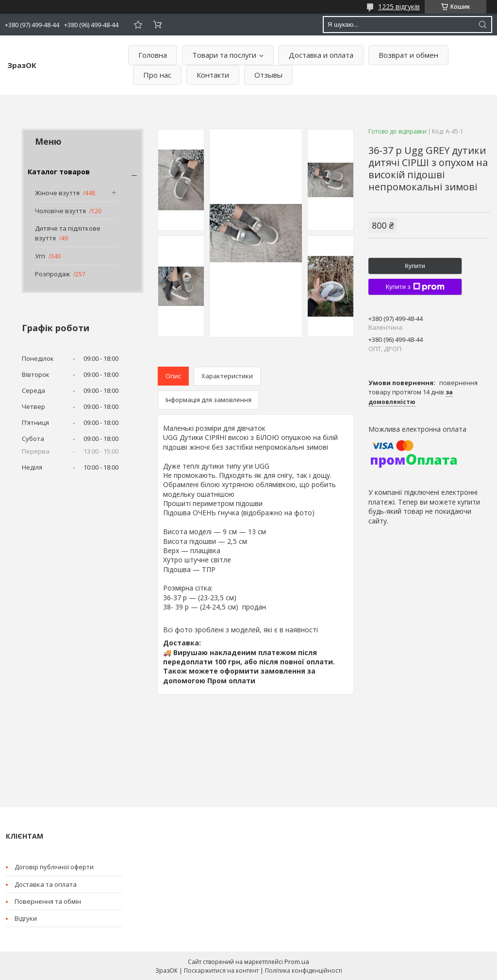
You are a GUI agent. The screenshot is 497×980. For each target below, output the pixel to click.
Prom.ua (296, 961)
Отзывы (268, 75)
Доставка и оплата (321, 55)
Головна (152, 55)
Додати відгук (138, 24)
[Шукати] (482, 24)
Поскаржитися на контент (221, 970)
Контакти (213, 75)
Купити (415, 266)
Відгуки (26, 918)
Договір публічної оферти (54, 866)
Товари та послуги (224, 55)
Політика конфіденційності (303, 970)
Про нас (157, 75)
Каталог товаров (59, 171)
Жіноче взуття (57, 192)
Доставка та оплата (46, 884)
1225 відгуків (399, 6)
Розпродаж (52, 274)
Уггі (40, 256)
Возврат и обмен (408, 55)
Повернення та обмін (48, 901)
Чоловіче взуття (60, 210)
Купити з (414, 287)
